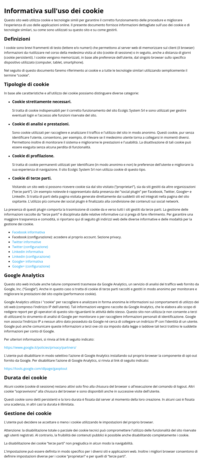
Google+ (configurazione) (31, 266)
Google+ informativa (27, 261)
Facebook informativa (28, 232)
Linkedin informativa (27, 251)
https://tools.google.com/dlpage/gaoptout (35, 368)
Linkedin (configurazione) (31, 256)
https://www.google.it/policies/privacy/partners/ (40, 347)
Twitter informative (26, 242)
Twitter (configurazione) (30, 247)
